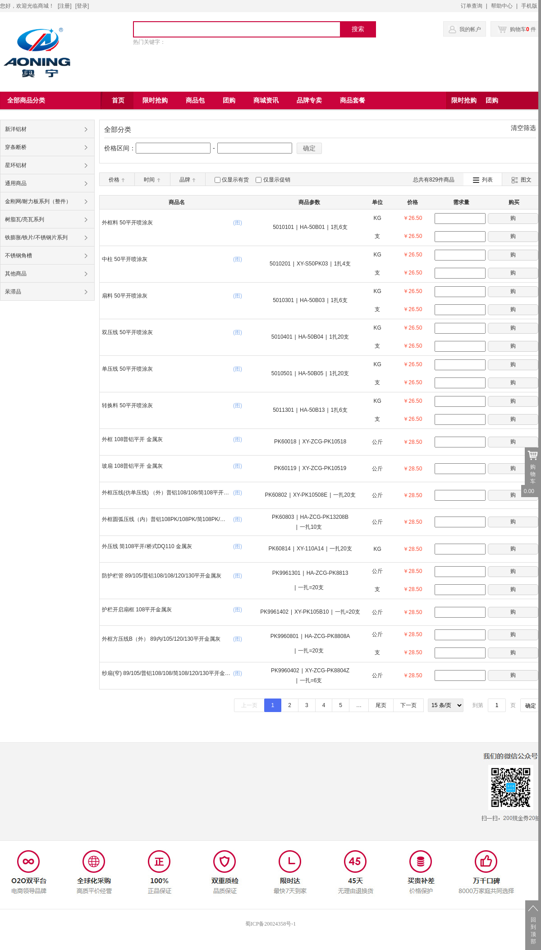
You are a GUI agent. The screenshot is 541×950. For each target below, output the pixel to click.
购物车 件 (517, 29)
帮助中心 (502, 6)
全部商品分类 (26, 100)
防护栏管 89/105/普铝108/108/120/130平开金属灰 (161, 576)
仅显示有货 (235, 180)
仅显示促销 (276, 180)
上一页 (249, 705)
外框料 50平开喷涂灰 (127, 222)
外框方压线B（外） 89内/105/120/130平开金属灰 (161, 639)
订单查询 (471, 6)
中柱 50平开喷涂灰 (124, 259)
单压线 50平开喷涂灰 (127, 369)
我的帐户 (470, 29)
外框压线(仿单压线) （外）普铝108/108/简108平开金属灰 (165, 493)
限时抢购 (464, 100)
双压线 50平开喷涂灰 (127, 332)
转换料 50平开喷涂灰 (127, 405)
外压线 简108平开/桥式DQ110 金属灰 (147, 546)
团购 (492, 100)
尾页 (381, 705)
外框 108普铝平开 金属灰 (132, 439)
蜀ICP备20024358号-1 (270, 924)
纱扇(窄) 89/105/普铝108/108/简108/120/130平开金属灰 (166, 674)
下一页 (408, 705)
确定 (309, 148)
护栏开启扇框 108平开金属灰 (137, 609)
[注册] (65, 6)
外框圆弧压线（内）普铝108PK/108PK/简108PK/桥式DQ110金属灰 (163, 520)
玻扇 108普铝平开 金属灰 (132, 466)
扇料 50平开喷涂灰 (124, 296)
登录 (82, 6)
